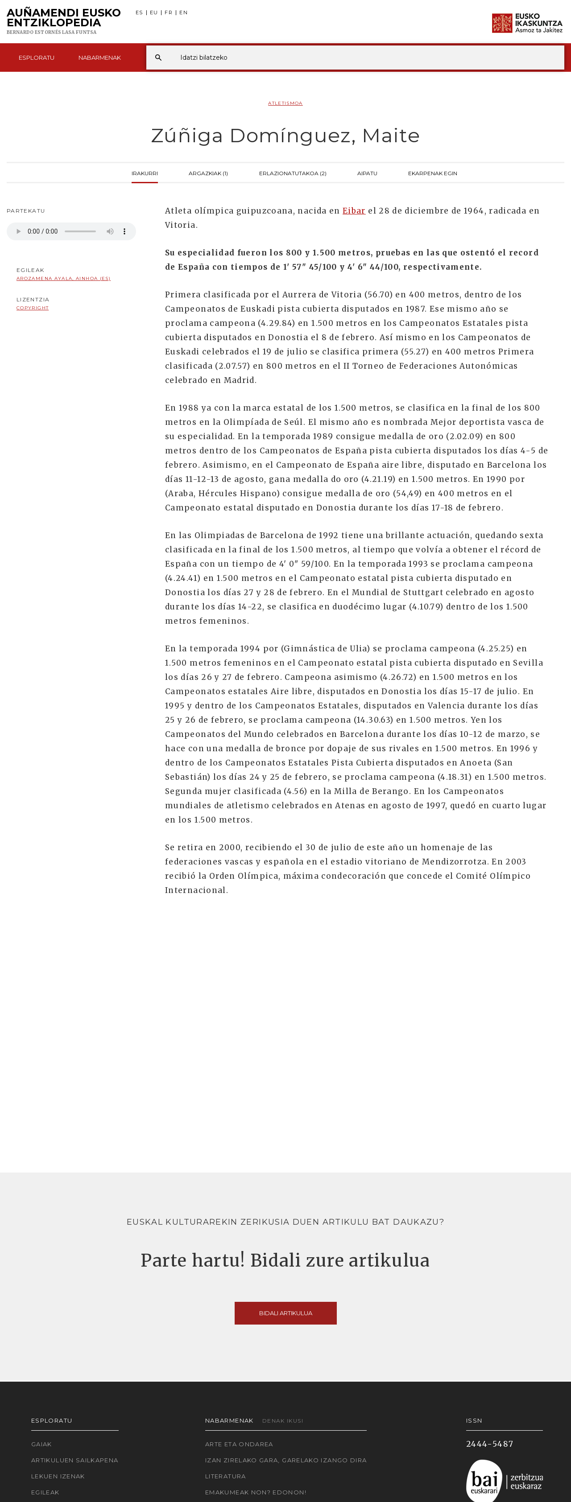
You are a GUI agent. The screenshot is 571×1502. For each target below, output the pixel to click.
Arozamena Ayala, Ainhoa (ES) (64, 278)
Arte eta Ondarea (239, 1444)
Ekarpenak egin (432, 172)
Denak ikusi (282, 1420)
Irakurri (145, 172)
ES (139, 12)
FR (169, 12)
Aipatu (367, 172)
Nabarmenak (100, 57)
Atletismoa (285, 103)
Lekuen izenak (58, 1476)
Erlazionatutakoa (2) (293, 172)
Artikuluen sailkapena (75, 1460)
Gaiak (41, 1444)
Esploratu (36, 57)
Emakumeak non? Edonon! (255, 1492)
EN (183, 12)
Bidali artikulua (285, 1313)
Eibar (354, 211)
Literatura (225, 1476)
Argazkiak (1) (208, 172)
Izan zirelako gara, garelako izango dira (286, 1460)
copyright (33, 308)
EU (154, 12)
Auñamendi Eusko (64, 21)
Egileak (45, 1492)
